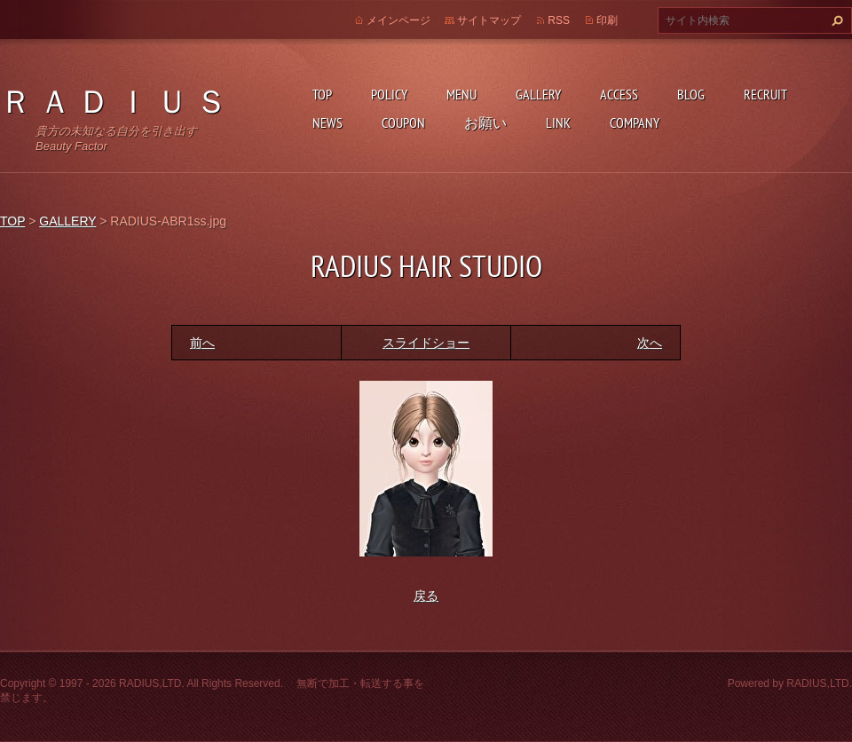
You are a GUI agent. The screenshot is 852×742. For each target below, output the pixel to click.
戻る (426, 595)
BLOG (691, 94)
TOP (322, 94)
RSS (559, 20)
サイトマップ (489, 20)
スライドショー (426, 342)
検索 (835, 20)
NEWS (327, 122)
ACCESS (619, 94)
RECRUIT (765, 94)
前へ (202, 342)
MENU (461, 94)
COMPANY (634, 122)
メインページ (398, 20)
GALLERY (538, 94)
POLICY (389, 94)
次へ (649, 342)
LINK (558, 122)
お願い (485, 122)
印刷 (607, 20)
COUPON (403, 122)
